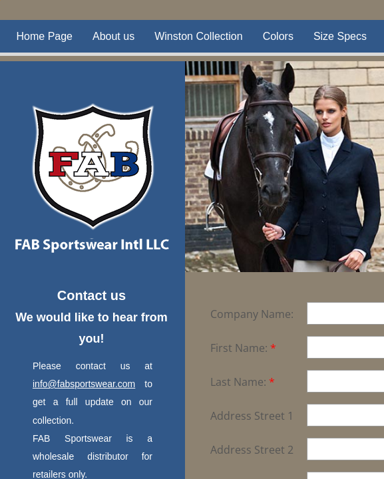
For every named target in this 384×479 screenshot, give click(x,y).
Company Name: (251, 314)
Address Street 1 (251, 415)
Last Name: (242, 382)
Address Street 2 (251, 449)
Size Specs (340, 36)
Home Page (45, 36)
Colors (278, 36)
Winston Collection (198, 36)
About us (113, 36)
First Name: (243, 348)
